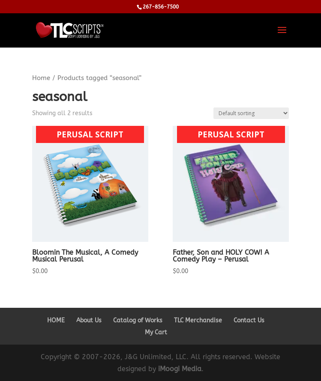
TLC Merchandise (198, 320)
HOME (56, 320)
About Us (89, 320)
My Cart (156, 332)
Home (41, 78)
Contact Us (249, 320)
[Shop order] (251, 113)
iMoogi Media (179, 369)
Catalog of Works (137, 320)
